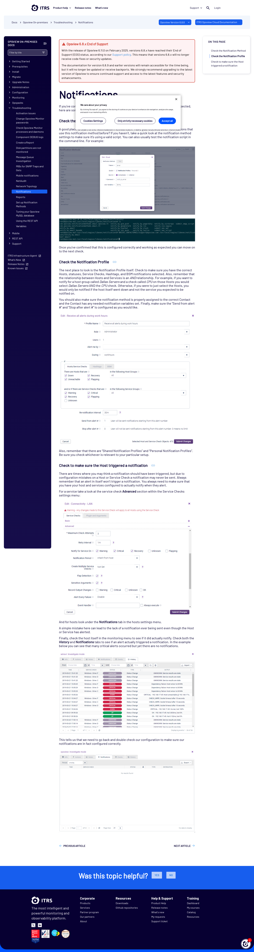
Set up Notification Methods (26, 204)
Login (217, 7)
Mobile (16, 233)
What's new (101, 7)
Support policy (121, 54)
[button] (246, 944)
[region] (128, 112)
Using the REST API (27, 220)
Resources (193, 916)
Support (196, 7)
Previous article (74, 845)
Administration (20, 87)
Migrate (16, 76)
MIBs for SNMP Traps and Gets (30, 168)
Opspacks (17, 102)
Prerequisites (20, 66)
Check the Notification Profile (228, 56)
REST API (17, 238)
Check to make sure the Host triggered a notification (227, 63)
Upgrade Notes (20, 81)
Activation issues (26, 113)
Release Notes (16, 263)
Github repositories (127, 907)
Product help (62, 7)
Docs (14, 22)
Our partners (87, 916)
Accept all (167, 120)
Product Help (158, 903)
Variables (21, 226)
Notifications (85, 22)
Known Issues (16, 268)
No (171, 875)
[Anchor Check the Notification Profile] (114, 261)
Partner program (89, 912)
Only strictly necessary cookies (135, 120)
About (83, 921)
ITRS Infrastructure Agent (22, 255)
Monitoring (18, 97)
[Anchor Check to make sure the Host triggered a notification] (153, 465)
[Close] (176, 99)
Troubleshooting (21, 107)
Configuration (20, 92)
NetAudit (21, 180)
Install (15, 71)
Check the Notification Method (228, 50)
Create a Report (25, 142)
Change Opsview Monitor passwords (30, 120)
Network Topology (26, 186)
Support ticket (159, 921)
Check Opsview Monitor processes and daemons (30, 129)
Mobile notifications (27, 175)
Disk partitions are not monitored (28, 149)
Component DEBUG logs (29, 136)
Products (85, 903)
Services (85, 907)
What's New (14, 259)
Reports (20, 196)
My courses (193, 907)
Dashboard (193, 903)
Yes (157, 875)
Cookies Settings (93, 120)
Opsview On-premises (35, 22)
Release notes (83, 7)
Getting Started (21, 61)
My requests (158, 916)
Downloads (122, 903)
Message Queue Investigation (25, 158)
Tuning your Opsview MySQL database (28, 213)
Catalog (191, 912)
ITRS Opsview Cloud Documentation (216, 22)
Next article (182, 845)
